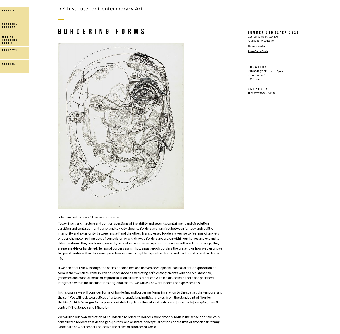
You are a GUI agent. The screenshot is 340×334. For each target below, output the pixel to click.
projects (9, 50)
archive (8, 63)
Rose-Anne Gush (258, 51)
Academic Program (10, 25)
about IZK (10, 10)
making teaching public (10, 39)
